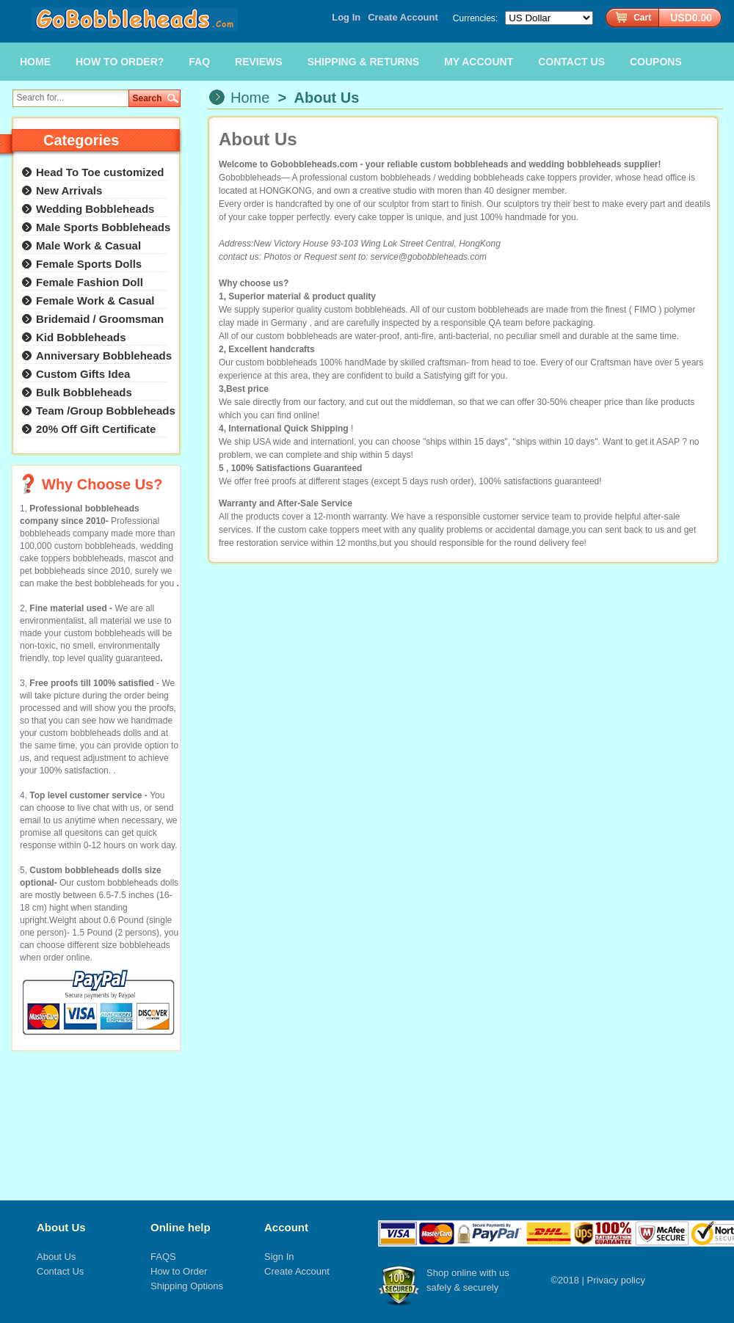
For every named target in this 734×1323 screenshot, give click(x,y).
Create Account (403, 17)
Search (147, 98)
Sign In (279, 1256)
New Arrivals (69, 190)
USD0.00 (691, 17)
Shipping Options (186, 1285)
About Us (61, 1227)
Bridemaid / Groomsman (100, 319)
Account (286, 1227)
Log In (346, 17)
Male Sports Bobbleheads (103, 227)
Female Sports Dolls (89, 264)
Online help (180, 1227)
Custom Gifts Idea (83, 374)
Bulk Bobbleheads (84, 392)
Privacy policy (616, 1280)
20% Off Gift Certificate (96, 429)
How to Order (178, 1271)
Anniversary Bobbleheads (104, 355)
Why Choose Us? (102, 484)
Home (249, 98)
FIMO (646, 310)
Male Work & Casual (88, 245)
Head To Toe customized (100, 172)
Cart (642, 17)
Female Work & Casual (95, 300)
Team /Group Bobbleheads (105, 410)
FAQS (163, 1256)
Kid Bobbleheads (81, 337)
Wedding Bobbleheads (95, 209)
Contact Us (60, 1271)
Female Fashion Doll (89, 282)
